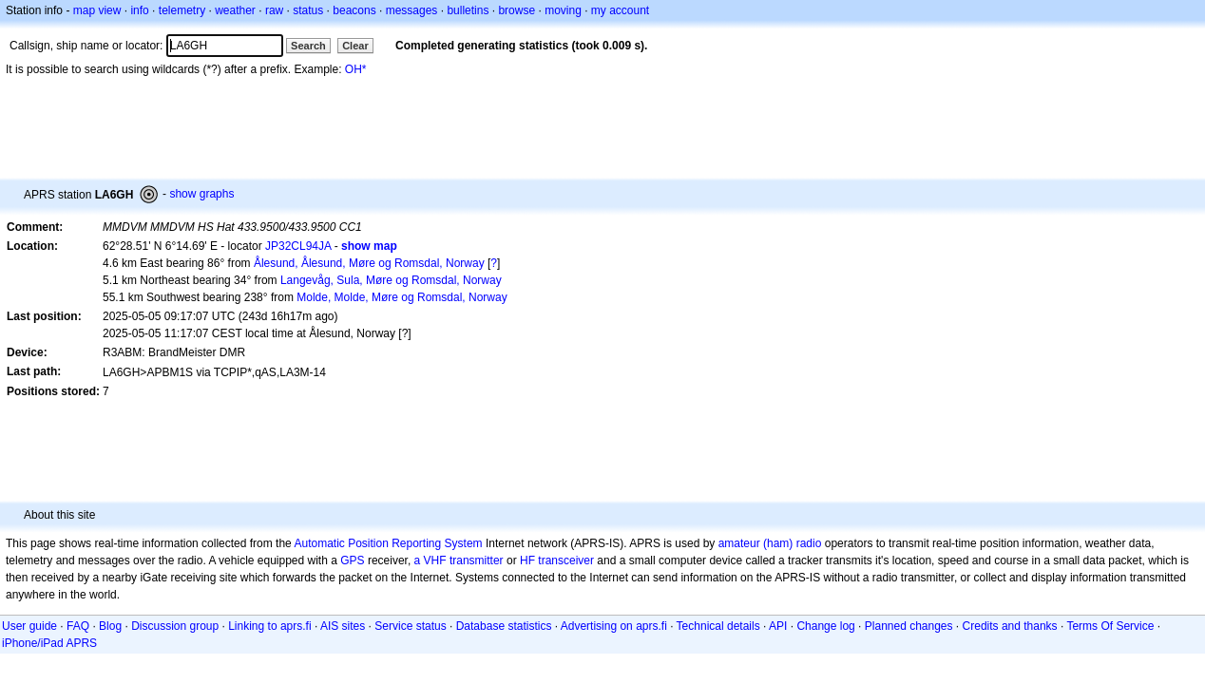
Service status (410, 626)
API (778, 626)
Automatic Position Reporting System (388, 543)
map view (97, 10)
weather (235, 10)
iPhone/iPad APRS (49, 643)
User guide (29, 626)
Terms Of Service (1110, 626)
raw (274, 10)
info (139, 10)
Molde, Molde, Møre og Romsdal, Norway (401, 297)
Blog (110, 626)
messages (412, 10)
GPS (352, 560)
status (308, 10)
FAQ (78, 626)
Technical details (718, 626)
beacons (354, 10)
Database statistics (504, 626)
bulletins (467, 10)
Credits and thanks (1010, 626)
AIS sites (342, 626)
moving (563, 10)
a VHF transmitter (459, 560)
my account (620, 10)
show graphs (201, 193)
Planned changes (909, 626)
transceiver (566, 560)
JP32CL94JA (298, 246)
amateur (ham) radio (770, 543)
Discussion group (175, 626)
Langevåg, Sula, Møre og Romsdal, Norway (391, 280)
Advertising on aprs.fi (614, 626)
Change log (825, 626)
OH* (356, 69)
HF (527, 560)
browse (516, 10)
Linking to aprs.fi (269, 626)
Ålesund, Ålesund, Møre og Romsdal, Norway (369, 263)
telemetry (182, 10)
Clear (355, 45)
